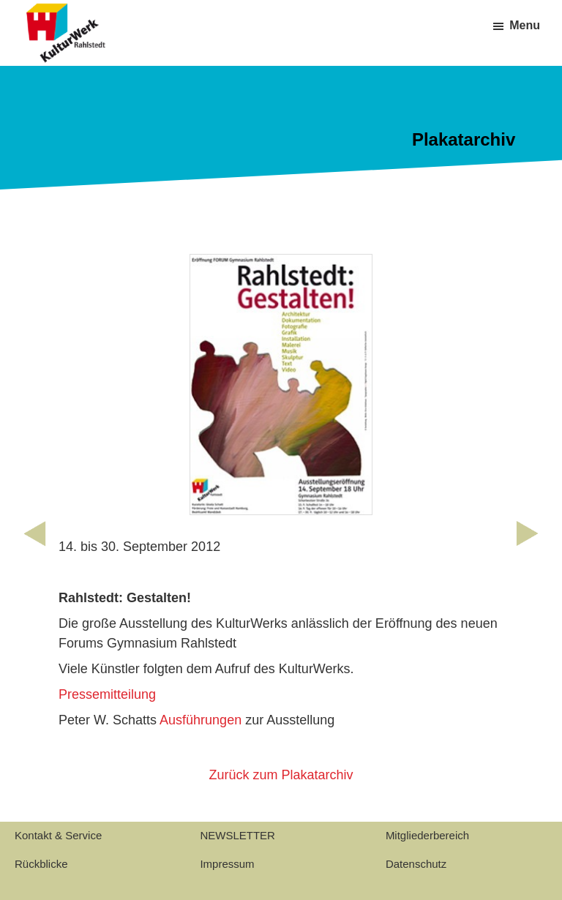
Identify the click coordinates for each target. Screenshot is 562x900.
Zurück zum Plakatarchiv (281, 775)
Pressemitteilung (107, 694)
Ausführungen (200, 720)
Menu (524, 25)
